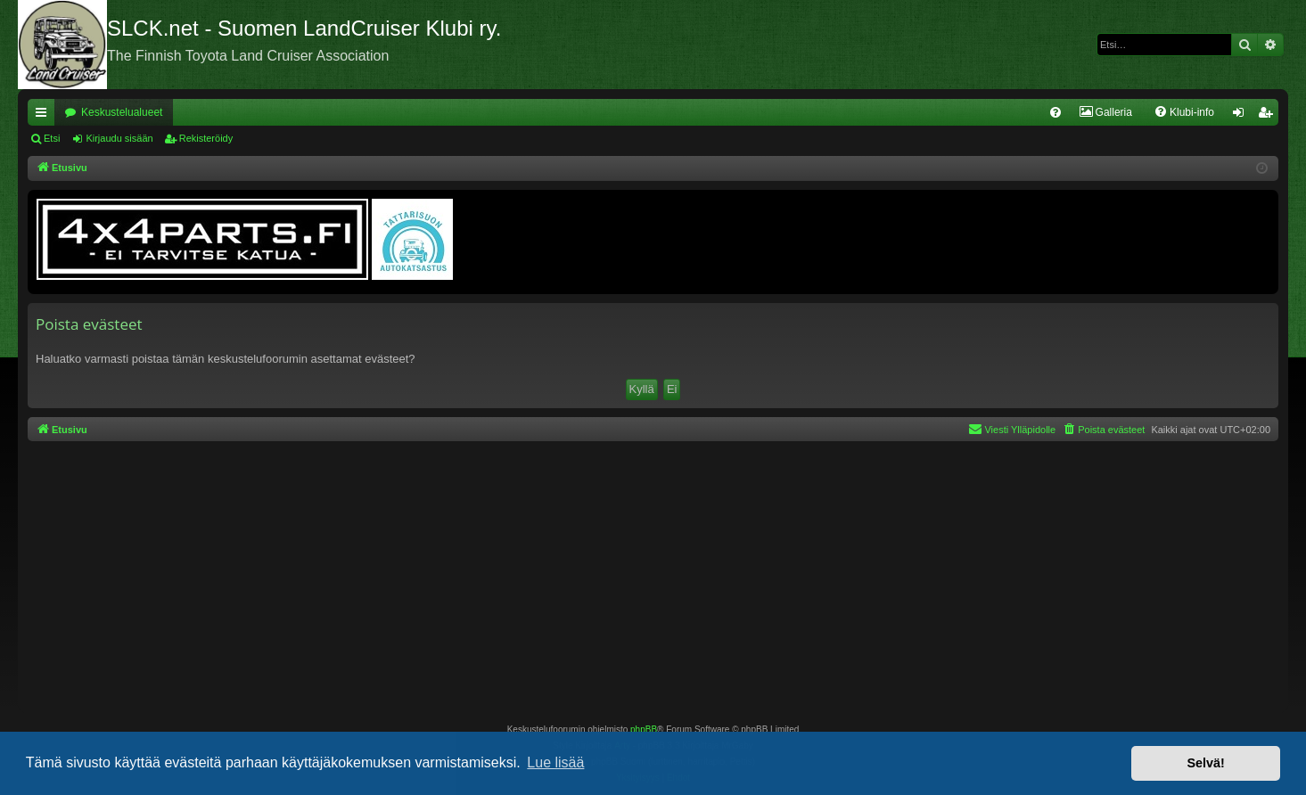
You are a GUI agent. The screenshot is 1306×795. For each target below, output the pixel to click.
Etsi (52, 138)
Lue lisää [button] (555, 762)
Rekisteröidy (206, 138)
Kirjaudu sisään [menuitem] (1242, 116)
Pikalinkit (44, 116)
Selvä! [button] (1205, 763)
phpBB (643, 729)
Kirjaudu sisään (119, 138)
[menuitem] (1055, 112)
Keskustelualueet (121, 112)
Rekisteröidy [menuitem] (1269, 116)
